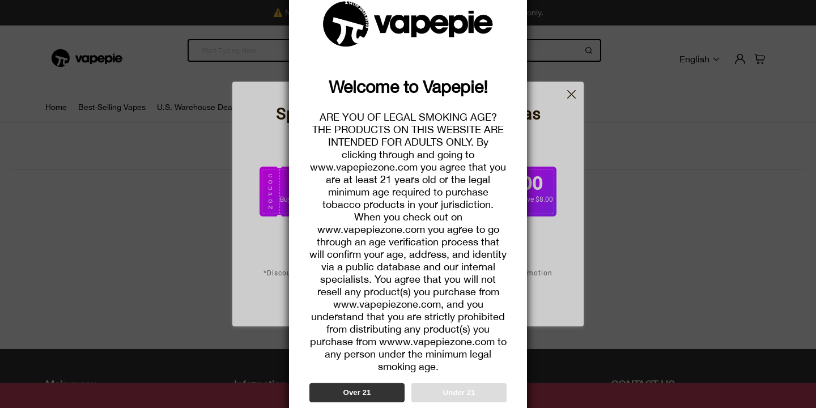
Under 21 (459, 392)
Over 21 (357, 392)
